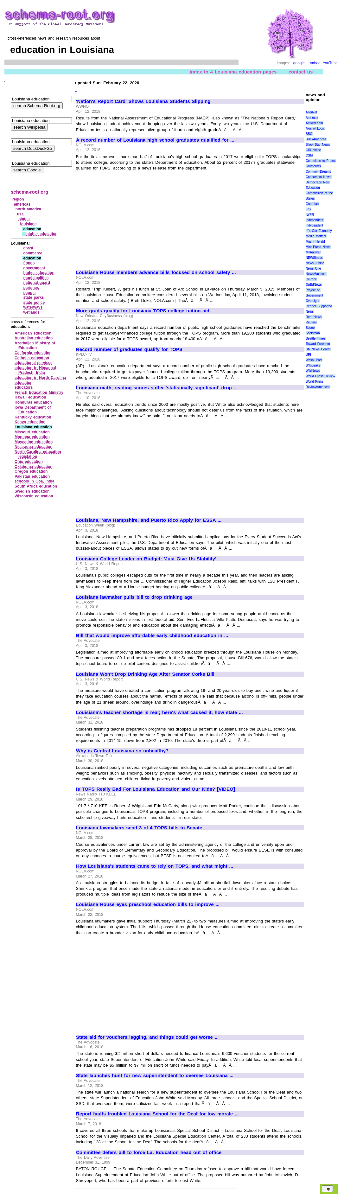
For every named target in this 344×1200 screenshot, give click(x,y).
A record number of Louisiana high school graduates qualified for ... (155, 140)
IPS (308, 209)
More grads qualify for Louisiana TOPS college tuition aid (142, 310)
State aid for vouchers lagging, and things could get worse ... (147, 1037)
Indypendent (314, 225)
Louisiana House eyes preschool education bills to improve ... (148, 904)
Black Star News (318, 144)
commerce (32, 253)
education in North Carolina (40, 377)
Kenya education (30, 422)
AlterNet (311, 112)
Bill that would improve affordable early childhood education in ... (152, 635)
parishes (31, 287)
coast (28, 248)
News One (313, 268)
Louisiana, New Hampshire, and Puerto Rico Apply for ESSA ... (148, 520)
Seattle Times (315, 338)
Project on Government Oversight (314, 295)
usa (20, 214)
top (327, 1188)
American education (33, 333)
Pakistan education (32, 476)
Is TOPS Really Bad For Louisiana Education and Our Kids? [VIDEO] (155, 789)
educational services (34, 363)
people (29, 292)
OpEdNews (314, 284)
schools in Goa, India (34, 481)
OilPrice (311, 279)
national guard (36, 282)
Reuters (311, 322)
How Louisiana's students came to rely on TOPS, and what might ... (154, 866)
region (18, 199)
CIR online (313, 150)
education (24, 382)
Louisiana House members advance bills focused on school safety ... (156, 272)
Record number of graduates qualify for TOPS (129, 349)
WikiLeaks (313, 365)
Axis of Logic (315, 128)
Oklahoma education (34, 466)
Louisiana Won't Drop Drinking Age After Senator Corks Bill (145, 674)
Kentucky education (33, 417)
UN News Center (318, 349)
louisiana (28, 224)
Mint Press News (318, 247)
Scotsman (313, 333)
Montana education (32, 437)
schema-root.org (29, 192)
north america (28, 209)
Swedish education (32, 491)
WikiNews (313, 371)
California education (33, 353)
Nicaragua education (34, 446)
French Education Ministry (39, 392)
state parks (33, 297)
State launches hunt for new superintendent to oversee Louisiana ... (154, 1075)
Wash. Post (314, 360)
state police (34, 302)
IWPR (310, 214)
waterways (32, 307)
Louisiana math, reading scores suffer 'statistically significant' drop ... (157, 387)
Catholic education (32, 358)
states (24, 219)
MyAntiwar (313, 252)
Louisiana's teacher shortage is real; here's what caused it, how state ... (159, 712)
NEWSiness (314, 257)
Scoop (310, 327)
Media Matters (316, 236)
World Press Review (320, 376)
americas (22, 204)
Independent (314, 220)
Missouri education (32, 432)
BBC (309, 134)
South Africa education (36, 486)
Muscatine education (34, 442)
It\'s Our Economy (319, 231)
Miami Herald (315, 241)
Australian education (34, 338)
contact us (301, 71)
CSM (309, 155)
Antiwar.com (314, 123)
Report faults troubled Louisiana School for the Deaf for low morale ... (157, 1113)
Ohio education (29, 461)
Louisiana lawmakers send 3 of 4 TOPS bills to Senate (139, 827)
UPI (308, 354)
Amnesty (312, 117)
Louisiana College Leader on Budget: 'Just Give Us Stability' (146, 558)
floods (29, 263)
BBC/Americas (316, 139)
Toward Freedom (318, 344)
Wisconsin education (34, 496)
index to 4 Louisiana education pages (233, 71)
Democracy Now (317, 182)
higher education (41, 234)
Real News (314, 317)
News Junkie (315, 263)
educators (24, 387)
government (34, 268)
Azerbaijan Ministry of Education (35, 345)
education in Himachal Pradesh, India (35, 370)
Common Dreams (318, 171)
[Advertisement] (129, 217)
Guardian (312, 204)
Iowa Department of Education (33, 410)
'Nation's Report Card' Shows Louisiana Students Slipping (143, 101)
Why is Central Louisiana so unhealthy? (122, 750)
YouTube (330, 63)
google (299, 63)
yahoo (315, 63)
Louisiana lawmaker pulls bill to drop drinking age (134, 597)
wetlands (31, 312)
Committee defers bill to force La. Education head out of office (148, 1152)
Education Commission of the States (319, 193)
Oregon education (31, 471)
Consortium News (318, 177)
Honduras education (33, 402)
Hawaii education (30, 397)
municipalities (35, 278)
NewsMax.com (316, 274)
